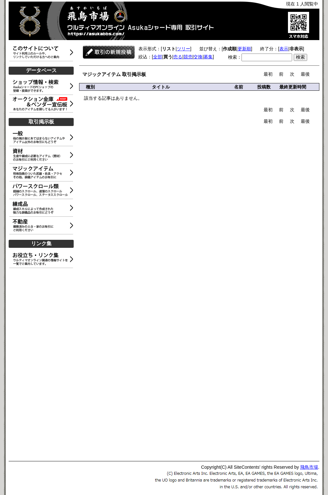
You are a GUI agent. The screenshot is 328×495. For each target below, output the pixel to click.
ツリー (183, 48)
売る (177, 56)
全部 (157, 56)
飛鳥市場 (309, 467)
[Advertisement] (42, 365)
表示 (283, 48)
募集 (208, 56)
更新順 (244, 48)
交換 (197, 56)
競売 (188, 56)
